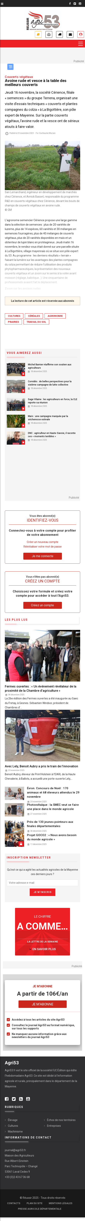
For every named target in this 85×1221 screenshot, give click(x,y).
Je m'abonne (38, 34)
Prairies (13, 321)
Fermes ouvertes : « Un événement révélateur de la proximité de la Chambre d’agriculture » (40, 688)
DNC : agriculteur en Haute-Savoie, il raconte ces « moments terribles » (52, 435)
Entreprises (54, 1125)
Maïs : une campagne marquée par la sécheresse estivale (48, 418)
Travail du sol (36, 321)
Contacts (13, 1203)
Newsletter (70, 34)
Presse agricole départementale (39, 1209)
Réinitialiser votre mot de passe (43, 546)
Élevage (13, 1120)
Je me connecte (80, 34)
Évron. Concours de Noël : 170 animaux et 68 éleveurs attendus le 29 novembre (53, 792)
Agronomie (55, 315)
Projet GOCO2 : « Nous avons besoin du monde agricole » (52, 837)
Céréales (34, 315)
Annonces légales (48, 34)
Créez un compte (42, 605)
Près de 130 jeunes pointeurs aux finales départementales (50, 824)
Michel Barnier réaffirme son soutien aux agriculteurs (49, 366)
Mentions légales (60, 1203)
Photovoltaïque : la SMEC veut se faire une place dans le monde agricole (53, 807)
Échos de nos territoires (61, 1120)
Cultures (14, 315)
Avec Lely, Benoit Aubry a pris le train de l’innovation (41, 766)
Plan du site (34, 1203)
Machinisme (15, 1131)
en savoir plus (44, 949)
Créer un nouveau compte (42, 541)
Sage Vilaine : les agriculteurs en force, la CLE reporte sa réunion (52, 401)
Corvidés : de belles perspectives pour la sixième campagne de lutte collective (50, 383)
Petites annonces (59, 34)
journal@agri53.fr (15, 1150)
